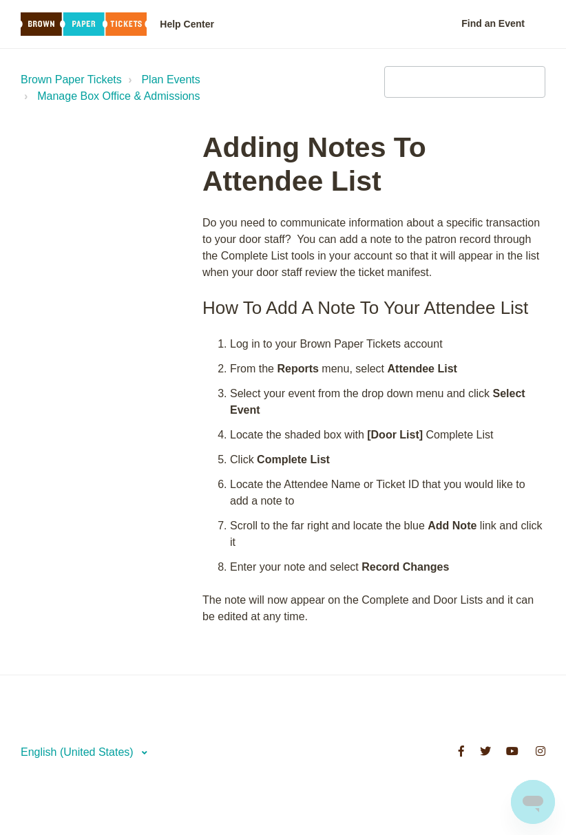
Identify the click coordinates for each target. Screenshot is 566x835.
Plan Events (170, 79)
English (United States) (78, 752)
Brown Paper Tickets (71, 79)
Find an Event (493, 23)
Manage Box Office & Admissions (118, 96)
